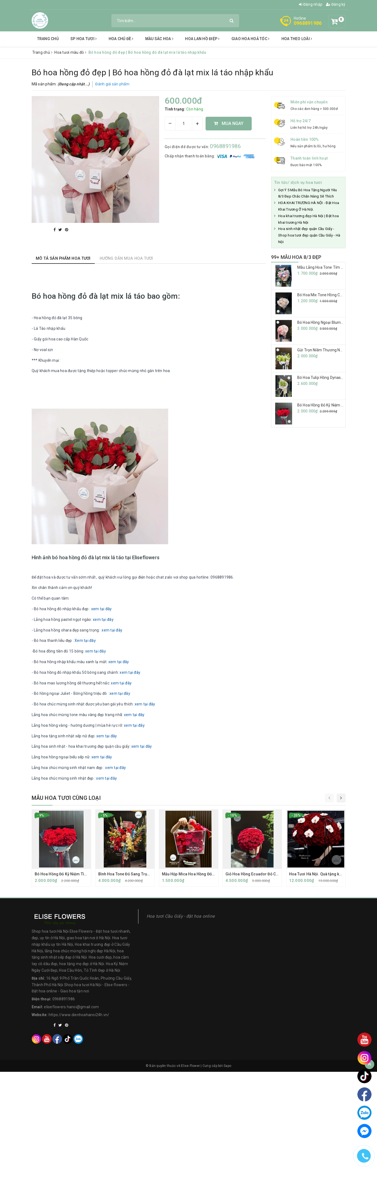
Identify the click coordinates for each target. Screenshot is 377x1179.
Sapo (227, 1066)
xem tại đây (101, 609)
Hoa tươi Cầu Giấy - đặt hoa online (181, 916)
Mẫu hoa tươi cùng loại (66, 798)
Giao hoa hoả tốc (250, 39)
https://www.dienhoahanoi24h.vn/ (79, 1015)
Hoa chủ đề (121, 39)
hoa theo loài (296, 39)
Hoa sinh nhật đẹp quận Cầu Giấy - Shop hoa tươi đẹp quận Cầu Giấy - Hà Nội (309, 235)
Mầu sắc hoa (159, 39)
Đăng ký (335, 4)
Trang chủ (48, 39)
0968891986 (308, 23)
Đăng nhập (310, 4)
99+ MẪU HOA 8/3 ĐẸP (296, 257)
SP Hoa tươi (83, 39)
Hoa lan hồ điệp (202, 39)
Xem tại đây (85, 640)
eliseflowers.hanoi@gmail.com (71, 1007)
